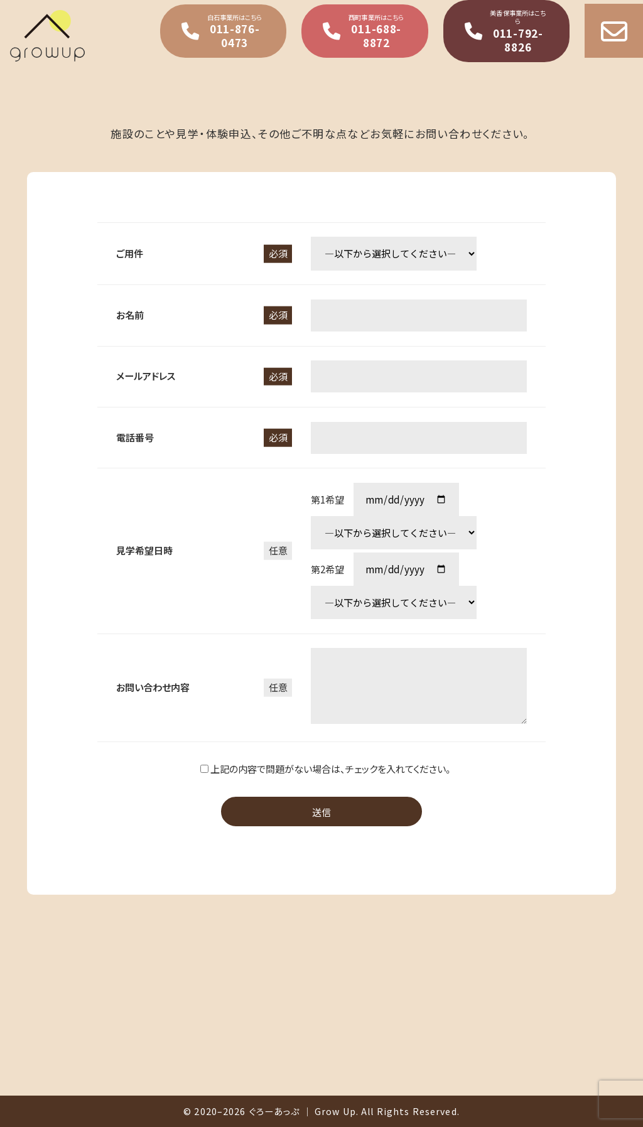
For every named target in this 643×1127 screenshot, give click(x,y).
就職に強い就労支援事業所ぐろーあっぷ (85, 36)
